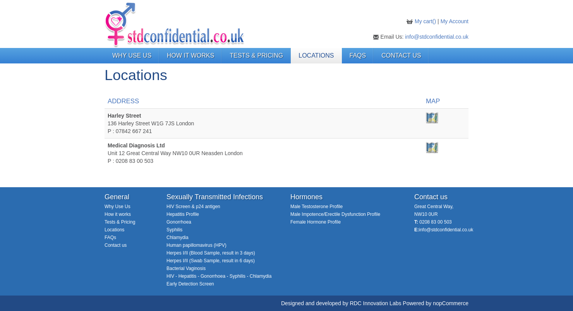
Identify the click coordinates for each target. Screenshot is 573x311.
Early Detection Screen (190, 284)
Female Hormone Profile (315, 222)
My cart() (426, 21)
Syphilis (174, 229)
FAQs (358, 55)
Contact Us (401, 55)
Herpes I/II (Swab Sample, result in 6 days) (210, 260)
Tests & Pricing (120, 222)
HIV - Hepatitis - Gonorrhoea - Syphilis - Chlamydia (218, 276)
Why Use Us (117, 206)
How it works (118, 214)
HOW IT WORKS (190, 55)
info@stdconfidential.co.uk (436, 37)
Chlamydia (177, 237)
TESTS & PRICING (256, 55)
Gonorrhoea (178, 222)
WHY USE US (131, 55)
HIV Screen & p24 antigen (193, 206)
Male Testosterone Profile (316, 206)
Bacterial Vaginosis (186, 268)
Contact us (116, 245)
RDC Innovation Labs (375, 303)
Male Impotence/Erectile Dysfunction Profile (335, 214)
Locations (114, 229)
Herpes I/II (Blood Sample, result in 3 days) (210, 253)
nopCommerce (450, 303)
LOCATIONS (316, 55)
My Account (454, 21)
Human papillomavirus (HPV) (196, 245)
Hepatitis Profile (182, 214)
